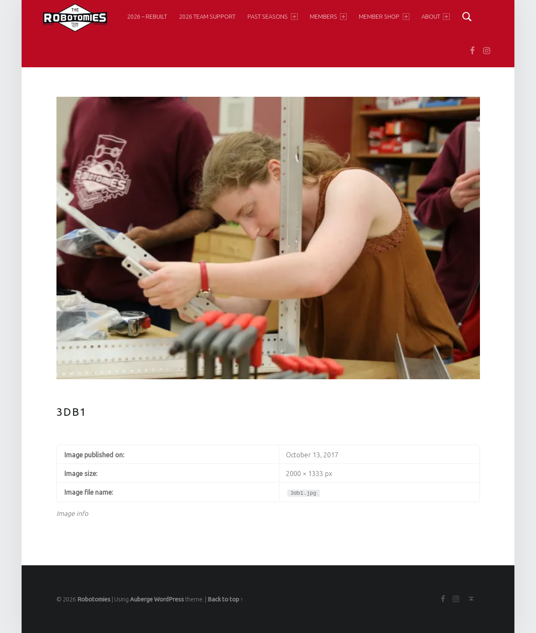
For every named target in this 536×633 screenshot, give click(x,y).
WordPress (169, 599)
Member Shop (384, 16)
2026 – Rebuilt (147, 16)
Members (328, 16)
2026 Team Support (207, 16)
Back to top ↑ (225, 599)
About (435, 16)
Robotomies (93, 599)
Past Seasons (272, 16)
